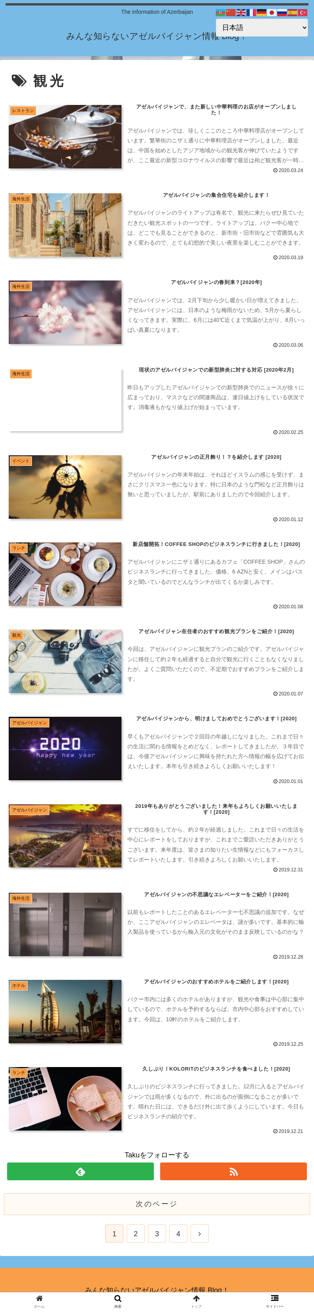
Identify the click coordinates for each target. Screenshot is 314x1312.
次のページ (157, 1203)
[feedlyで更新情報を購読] (80, 1170)
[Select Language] (262, 28)
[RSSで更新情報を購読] (233, 1170)
